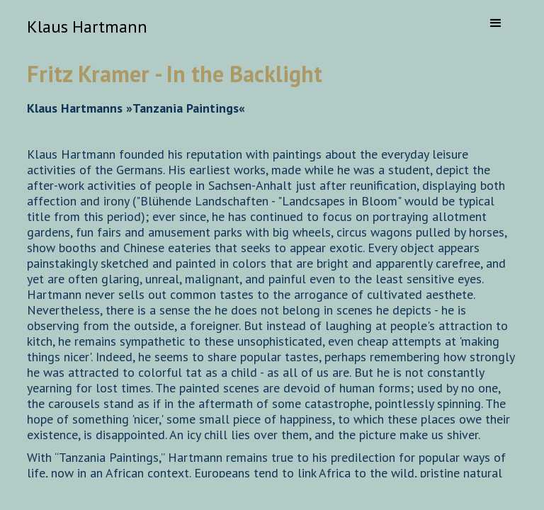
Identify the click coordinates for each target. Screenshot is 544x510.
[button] (496, 23)
